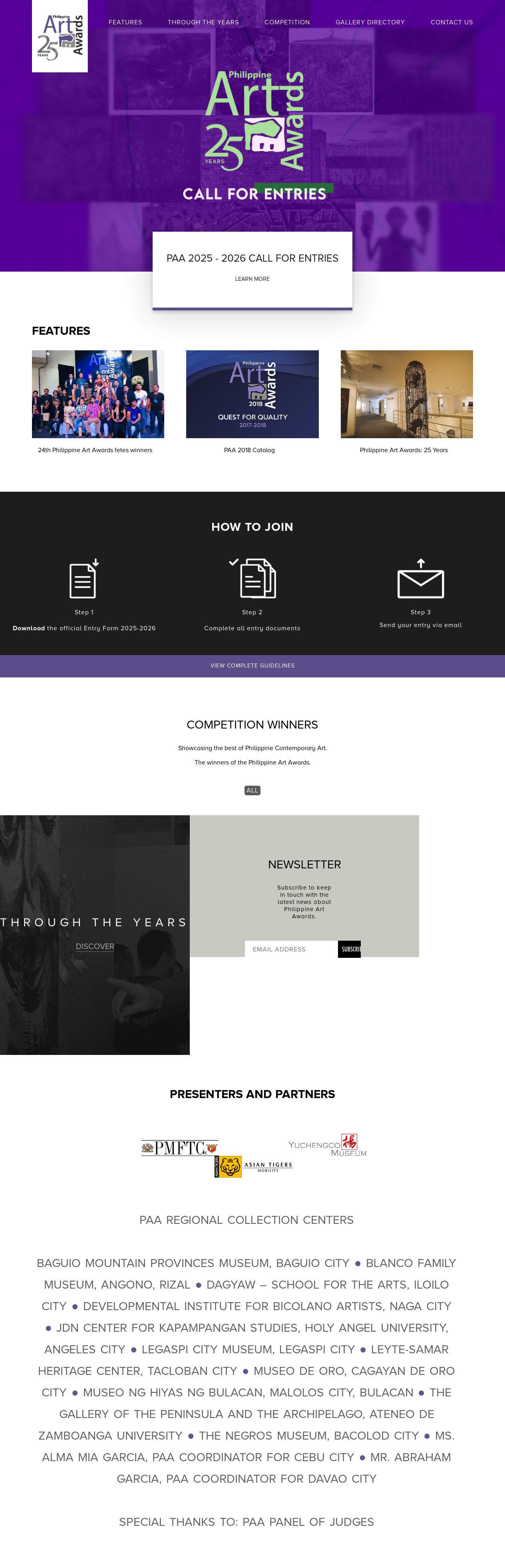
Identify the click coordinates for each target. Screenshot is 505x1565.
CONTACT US (452, 22)
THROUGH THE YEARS (203, 22)
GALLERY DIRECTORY (370, 22)
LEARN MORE (252, 279)
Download (29, 628)
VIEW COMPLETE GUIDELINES (253, 665)
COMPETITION (287, 22)
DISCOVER (95, 946)
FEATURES (125, 22)
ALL (252, 790)
